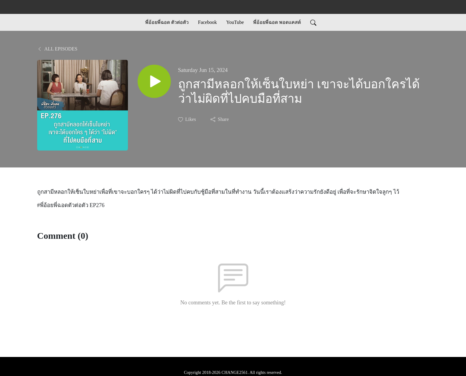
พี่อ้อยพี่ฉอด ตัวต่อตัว (167, 22)
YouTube (235, 22)
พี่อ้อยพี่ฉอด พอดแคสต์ (277, 22)
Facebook (207, 22)
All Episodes (57, 48)
